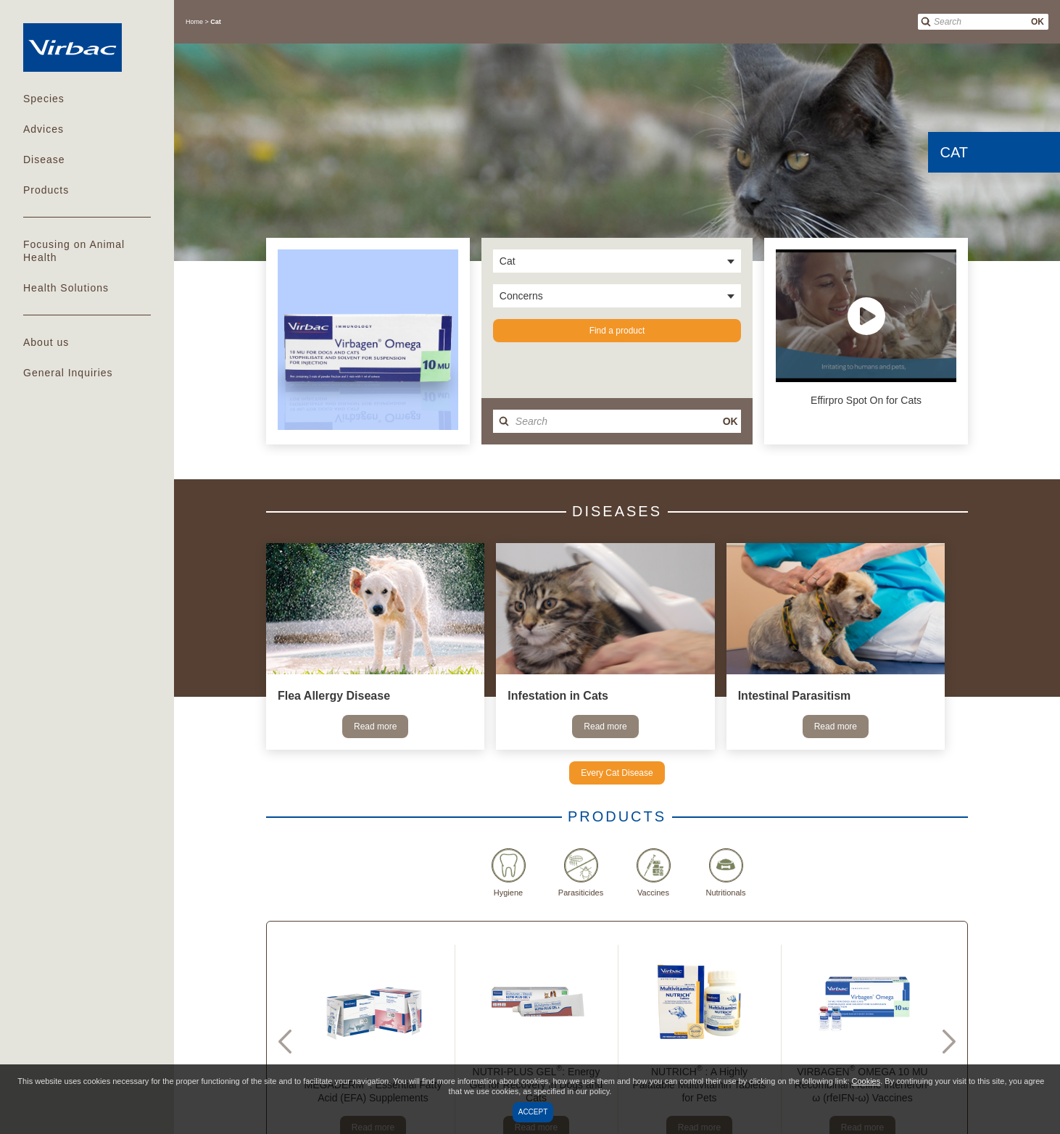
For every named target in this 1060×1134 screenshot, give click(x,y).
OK (1037, 22)
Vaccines (654, 872)
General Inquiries (68, 372)
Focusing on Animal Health (74, 251)
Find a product (617, 331)
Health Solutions (66, 288)
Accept (533, 1112)
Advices (43, 129)
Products (46, 190)
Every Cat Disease (617, 773)
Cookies (866, 1081)
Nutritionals (725, 872)
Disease (44, 159)
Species (44, 98)
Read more (375, 726)
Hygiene (509, 872)
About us (46, 342)
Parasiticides (580, 872)
